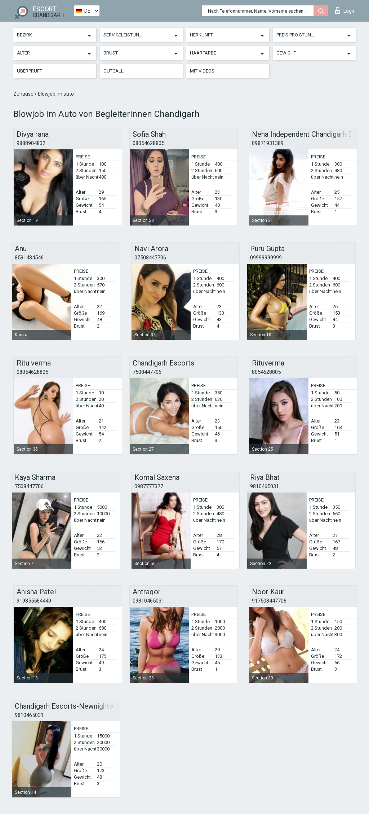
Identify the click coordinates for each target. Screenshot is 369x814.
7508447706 (147, 372)
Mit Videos (202, 71)
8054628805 (266, 372)
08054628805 (148, 143)
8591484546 (29, 257)
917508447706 (269, 601)
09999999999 (266, 257)
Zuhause (24, 94)
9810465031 (264, 486)
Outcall (113, 71)
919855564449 (34, 601)
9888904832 (31, 143)
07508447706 (150, 257)
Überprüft (29, 71)
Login (345, 10)
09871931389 (268, 143)
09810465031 (148, 601)
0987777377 (148, 486)
